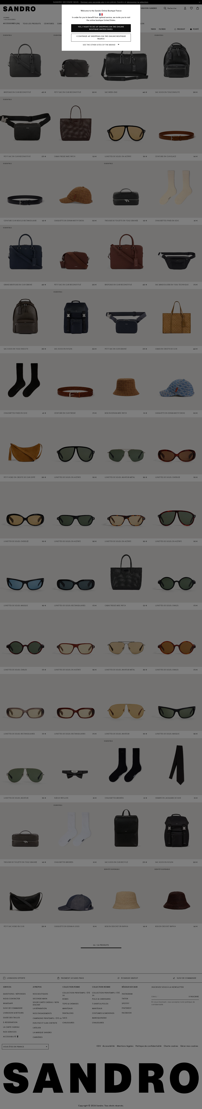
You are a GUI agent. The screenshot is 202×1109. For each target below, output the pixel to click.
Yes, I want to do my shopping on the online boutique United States (101, 28)
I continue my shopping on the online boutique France (101, 37)
